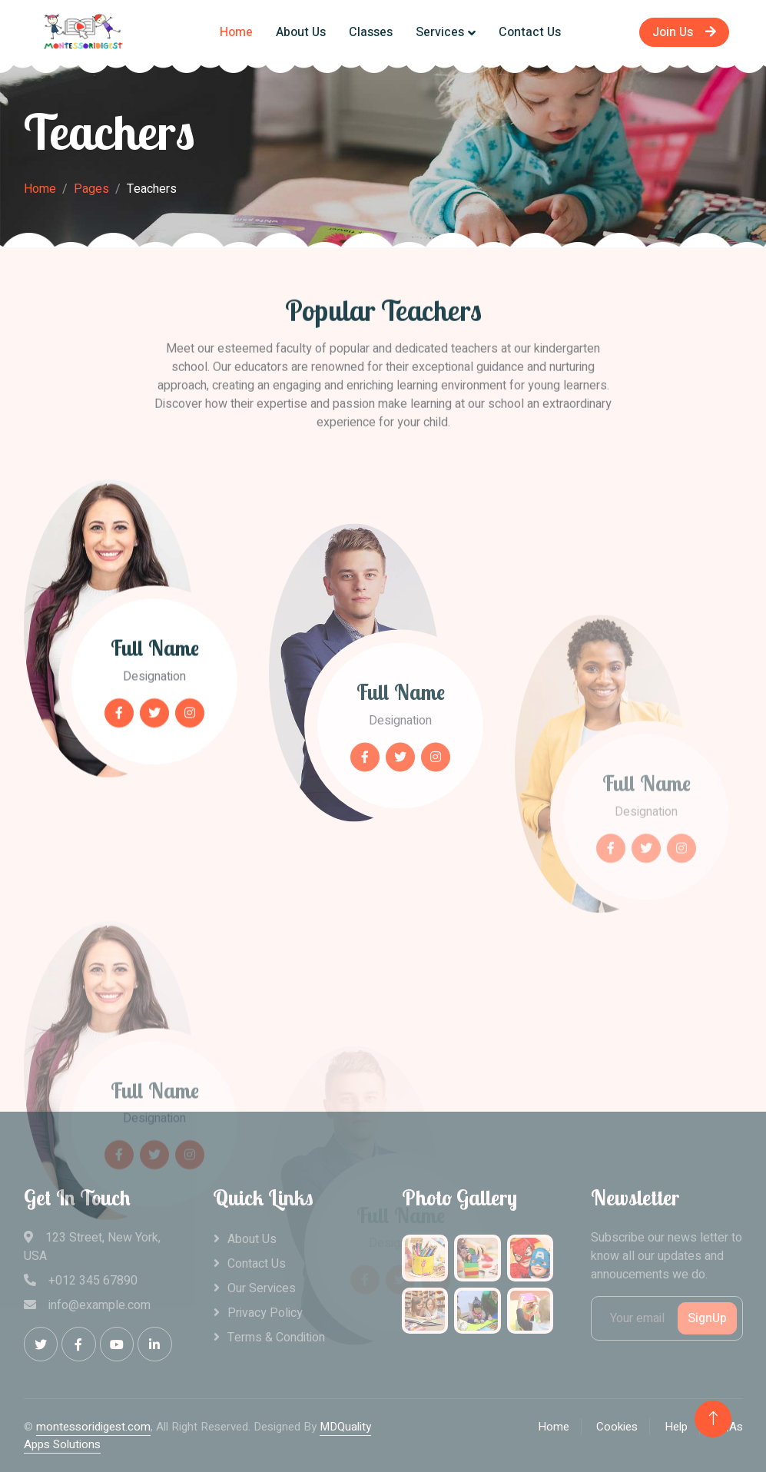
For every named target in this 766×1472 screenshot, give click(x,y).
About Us (301, 32)
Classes (371, 32)
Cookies (617, 1426)
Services (440, 32)
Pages (91, 189)
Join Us (684, 32)
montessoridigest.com (93, 1426)
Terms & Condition (276, 1337)
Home (236, 32)
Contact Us (530, 32)
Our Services (261, 1288)
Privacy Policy (265, 1313)
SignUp (707, 1318)
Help (676, 1426)
